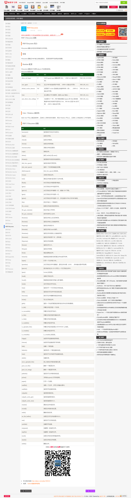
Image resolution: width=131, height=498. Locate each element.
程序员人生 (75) (101, 248)
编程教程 (30, 23)
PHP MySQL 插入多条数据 (12, 160)
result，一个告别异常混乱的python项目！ (108, 329)
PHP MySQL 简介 (10, 144)
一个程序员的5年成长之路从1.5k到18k (107, 349)
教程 (18, 13)
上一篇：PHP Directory (26, 491)
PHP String (8, 260)
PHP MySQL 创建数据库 (11, 150)
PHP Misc (7, 247)
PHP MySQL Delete (10, 178)
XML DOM (8, 187)
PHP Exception (9, 132)
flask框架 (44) (117, 260)
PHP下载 (99, 146)
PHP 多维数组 (9, 102)
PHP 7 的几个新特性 (102, 167)
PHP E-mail (8, 123)
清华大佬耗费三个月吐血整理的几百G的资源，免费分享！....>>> (42, 35)
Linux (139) (121, 238)
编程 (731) (108, 236)
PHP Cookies (8, 117)
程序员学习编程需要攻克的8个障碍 (106, 156)
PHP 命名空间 (9, 81)
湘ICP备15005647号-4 (78, 496)
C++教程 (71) (109, 248)
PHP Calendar (8, 217)
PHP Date (7, 220)
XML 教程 (115, 74)
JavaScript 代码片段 (54, 2)
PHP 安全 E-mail (9, 126)
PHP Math (7, 244)
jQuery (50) (117, 255)
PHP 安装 (7, 29)
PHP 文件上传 (9, 114)
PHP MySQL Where (10, 169)
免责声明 (56, 496)
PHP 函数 (7, 75)
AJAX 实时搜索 (9, 205)
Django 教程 (116, 113)
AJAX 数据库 (8, 199)
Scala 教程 (100, 118)
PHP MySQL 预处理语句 (11, 163)
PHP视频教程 (68, 496)
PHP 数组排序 (9, 63)
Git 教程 (99, 84)
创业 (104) (119, 241)
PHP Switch (8, 57)
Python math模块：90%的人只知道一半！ (108, 298)
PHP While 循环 (9, 69)
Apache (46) (116, 258)
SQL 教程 (99, 74)
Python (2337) (108, 233)
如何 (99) (107, 243)
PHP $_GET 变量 (9, 96)
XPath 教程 (100, 125)
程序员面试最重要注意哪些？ (105, 352)
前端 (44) (111, 260)
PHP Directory (9, 223)
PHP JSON (8, 141)
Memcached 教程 (101, 77)
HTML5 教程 (100, 60)
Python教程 (31, 13)
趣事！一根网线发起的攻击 (104, 154)
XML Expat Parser (10, 184)
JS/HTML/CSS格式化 (102, 183)
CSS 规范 (99, 101)
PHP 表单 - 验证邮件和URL (12, 93)
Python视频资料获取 (34, 483)
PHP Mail (7, 241)
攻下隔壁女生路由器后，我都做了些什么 (108, 151)
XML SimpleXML (10, 190)
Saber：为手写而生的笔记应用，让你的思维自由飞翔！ (112, 196)
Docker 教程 (100, 115)
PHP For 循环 (8, 72)
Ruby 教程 (115, 91)
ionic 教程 (115, 101)
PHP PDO (7, 253)
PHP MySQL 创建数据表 (11, 154)
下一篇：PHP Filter (90, 491)
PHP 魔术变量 (9, 78)
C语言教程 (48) (108, 258)
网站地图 (61, 496)
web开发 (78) (120, 245)
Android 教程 (100, 94)
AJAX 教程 (100, 96)
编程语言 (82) (107, 245)
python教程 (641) (116, 236)
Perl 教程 (115, 115)
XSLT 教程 (115, 123)
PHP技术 (39, 13)
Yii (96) (120, 243)
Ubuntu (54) (117, 253)
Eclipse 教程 (116, 108)
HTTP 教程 (100, 72)
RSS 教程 (99, 106)
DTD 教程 (115, 120)
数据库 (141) (114, 238)
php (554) (123, 236)
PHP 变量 (7, 35)
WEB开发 (47, 13)
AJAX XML (8, 202)
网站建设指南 (116, 128)
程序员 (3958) (100, 233)
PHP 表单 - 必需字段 (10, 90)
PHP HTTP (8, 235)
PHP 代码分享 (22, 2)
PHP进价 (115, 141)
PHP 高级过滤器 (9, 138)
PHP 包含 (7, 108)
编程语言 (66, 13)
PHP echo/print (9, 38)
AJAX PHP (8, 196)
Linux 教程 (100, 69)
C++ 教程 (99, 108)
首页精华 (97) (113, 243)
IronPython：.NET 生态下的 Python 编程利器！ (109, 285)
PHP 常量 (7, 44)
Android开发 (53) (101, 255)
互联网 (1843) (115, 233)
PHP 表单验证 (9, 87)
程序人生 (74, 13)
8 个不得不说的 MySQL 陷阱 (104, 347)
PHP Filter (8, 229)
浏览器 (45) (100, 260)
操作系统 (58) (100, 253)
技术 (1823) (123, 233)
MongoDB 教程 (30, 2)
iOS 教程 (115, 84)
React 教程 (115, 111)
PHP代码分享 (100, 141)
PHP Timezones (9, 269)
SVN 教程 (99, 98)
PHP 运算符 (8, 51)
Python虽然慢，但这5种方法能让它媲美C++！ (109, 188)
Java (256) (99, 238)
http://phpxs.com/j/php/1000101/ (41, 481)
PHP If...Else (8, 54)
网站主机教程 (101, 130)
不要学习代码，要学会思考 (104, 342)
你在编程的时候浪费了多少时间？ (106, 49)
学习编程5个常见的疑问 (103, 44)
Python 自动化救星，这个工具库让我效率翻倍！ (110, 300)
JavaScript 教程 (116, 65)
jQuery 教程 (45, 2)
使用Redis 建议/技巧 (102, 174)
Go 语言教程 (116, 118)
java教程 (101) (100, 243)
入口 (126, 10)
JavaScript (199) (106, 238)
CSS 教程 (115, 67)
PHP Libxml (8, 238)
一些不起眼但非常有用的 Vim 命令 (106, 345)
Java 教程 (99, 81)
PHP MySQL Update (10, 175)
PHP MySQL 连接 (10, 147)
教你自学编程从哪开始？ (104, 47)
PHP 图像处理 (9, 272)
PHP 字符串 (8, 47)
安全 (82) (114, 245)
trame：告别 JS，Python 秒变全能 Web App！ (109, 213)
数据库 (54, 13)
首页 (6, 13)
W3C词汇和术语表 (102, 162)
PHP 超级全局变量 (10, 66)
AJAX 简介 (8, 193)
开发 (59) (113, 250)
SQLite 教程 (100, 86)
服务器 (60, 13)
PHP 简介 (7, 26)
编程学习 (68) (100, 250)
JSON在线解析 (101, 180)
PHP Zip (7, 266)
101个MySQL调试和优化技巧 (105, 340)
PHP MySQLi (8, 250)
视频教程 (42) (100, 262)
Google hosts (116, 132)
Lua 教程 (115, 106)
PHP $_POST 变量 (10, 99)
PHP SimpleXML (9, 257)
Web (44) (105, 260)
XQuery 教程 (116, 125)
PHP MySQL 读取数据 (11, 166)
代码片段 (12, 13)
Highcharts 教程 (101, 113)
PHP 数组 (7, 60)
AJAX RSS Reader (10, 208)
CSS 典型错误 (101, 169)
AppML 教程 (100, 57)
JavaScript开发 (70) (118, 248)
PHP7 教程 (62, 2)
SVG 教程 (99, 128)
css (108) (113, 241)
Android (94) (100, 245)
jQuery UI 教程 (116, 79)
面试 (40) (115, 262)
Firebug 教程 (100, 89)
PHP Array (8, 214)
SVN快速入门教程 (102, 165)
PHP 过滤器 (8, 135)
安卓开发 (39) (122, 262)
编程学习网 (23, 23)
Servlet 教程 (100, 103)
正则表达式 (38, 2)
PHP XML (8, 263)
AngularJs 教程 (101, 111)
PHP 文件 (7, 111)
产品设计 (87, 13)
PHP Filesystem (9, 226)
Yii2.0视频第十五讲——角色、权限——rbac (109, 172)
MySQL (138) (100, 241)
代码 (114, 146)
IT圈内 (94, 13)
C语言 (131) (107, 241)
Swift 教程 (100, 120)
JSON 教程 (115, 69)
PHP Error (7, 129)
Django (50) (124, 255)
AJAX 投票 (8, 211)
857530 (118, 496)
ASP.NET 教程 (116, 89)
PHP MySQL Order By (11, 172)
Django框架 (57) (109, 253)
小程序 (80, 13)
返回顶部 (7, 496)
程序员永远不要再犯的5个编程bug (106, 354)
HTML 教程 (100, 67)
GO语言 (99, 135)
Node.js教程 (116, 96)
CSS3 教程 (115, 94)
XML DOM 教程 (101, 123)
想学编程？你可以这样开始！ (105, 51)
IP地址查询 (115, 180)
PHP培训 (99, 265)
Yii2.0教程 (100, 143)
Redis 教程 (115, 62)
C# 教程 (99, 91)
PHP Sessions (8, 120)
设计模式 (115, 72)
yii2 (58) (119, 250)
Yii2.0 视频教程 (117, 98)
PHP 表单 (7, 84)
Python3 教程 (116, 86)
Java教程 (23, 13)
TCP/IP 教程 (116, 130)
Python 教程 (116, 60)
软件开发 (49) (100, 258)
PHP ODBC (8, 181)
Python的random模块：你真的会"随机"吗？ (108, 317)
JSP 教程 (115, 103)
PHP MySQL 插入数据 (11, 157)
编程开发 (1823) (101, 236)
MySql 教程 (100, 62)
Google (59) (107, 250)
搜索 (124, 2)
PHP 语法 (7, 32)
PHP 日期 (7, 105)
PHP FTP (7, 232)
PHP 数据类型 (9, 41)
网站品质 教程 (101, 132)
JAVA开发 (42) (108, 262)
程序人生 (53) (109, 255)
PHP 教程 (7, 23)
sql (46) (122, 258)
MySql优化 (115, 143)
